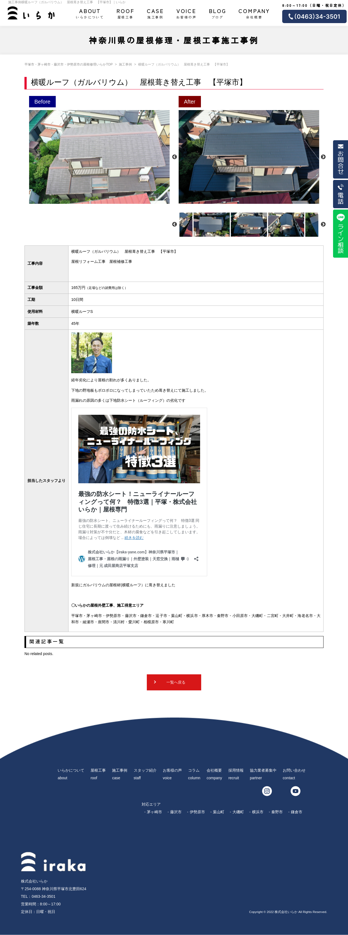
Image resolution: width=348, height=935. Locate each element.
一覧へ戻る (175, 682)
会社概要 (254, 13)
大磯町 (238, 812)
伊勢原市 (197, 812)
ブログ (217, 13)
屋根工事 (125, 13)
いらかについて (90, 13)
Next (323, 157)
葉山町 (218, 812)
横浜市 (257, 812)
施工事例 (155, 13)
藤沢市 (176, 812)
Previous (174, 157)
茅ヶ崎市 (154, 812)
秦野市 (277, 812)
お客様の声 (186, 13)
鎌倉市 (296, 812)
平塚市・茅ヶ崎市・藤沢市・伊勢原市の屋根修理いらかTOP (68, 64)
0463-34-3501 (43, 896)
